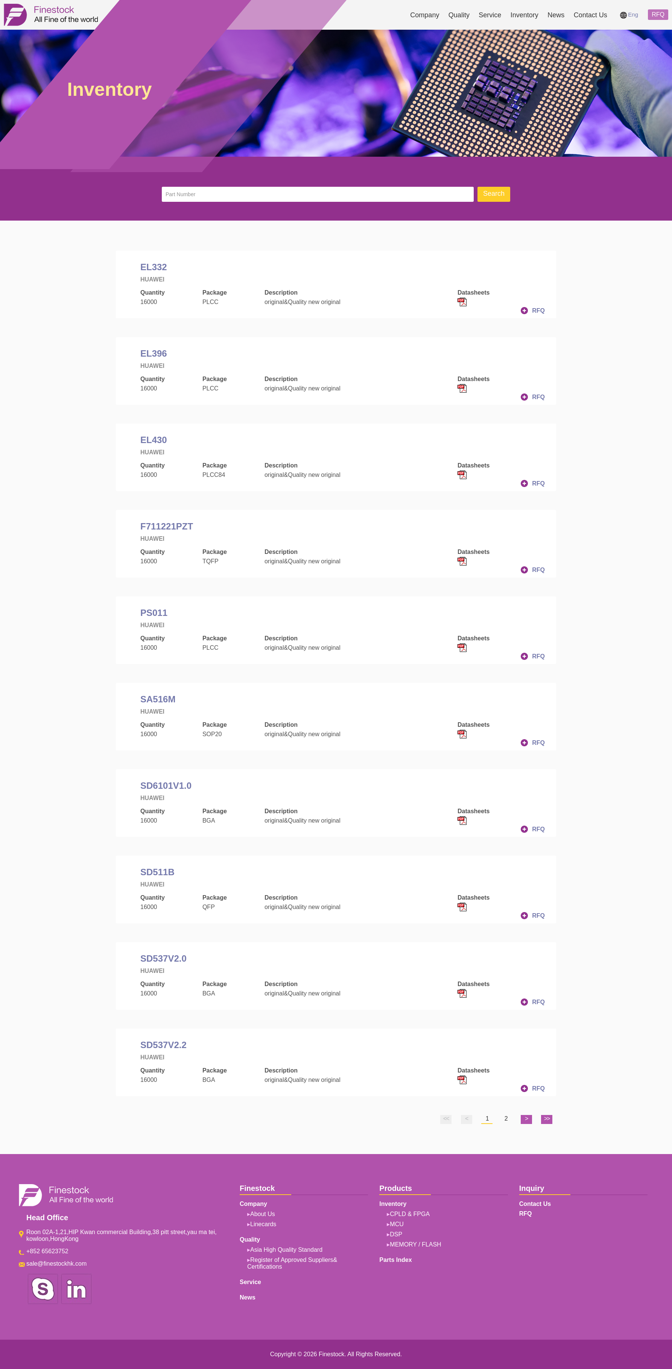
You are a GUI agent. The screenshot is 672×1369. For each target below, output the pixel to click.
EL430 (153, 440)
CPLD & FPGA (410, 1214)
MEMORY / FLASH (415, 1244)
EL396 (153, 353)
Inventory (524, 15)
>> (547, 1118)
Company (424, 15)
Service (490, 15)
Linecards (263, 1224)
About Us (262, 1214)
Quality (459, 15)
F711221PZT (166, 526)
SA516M (157, 699)
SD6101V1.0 (166, 786)
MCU (396, 1224)
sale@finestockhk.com (56, 1263)
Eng (629, 14)
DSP (396, 1234)
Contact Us (590, 15)
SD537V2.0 (163, 958)
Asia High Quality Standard (286, 1249)
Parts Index (395, 1260)
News (555, 15)
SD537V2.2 (163, 1045)
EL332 (153, 267)
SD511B (157, 872)
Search (494, 193)
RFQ (658, 14)
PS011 (153, 613)
